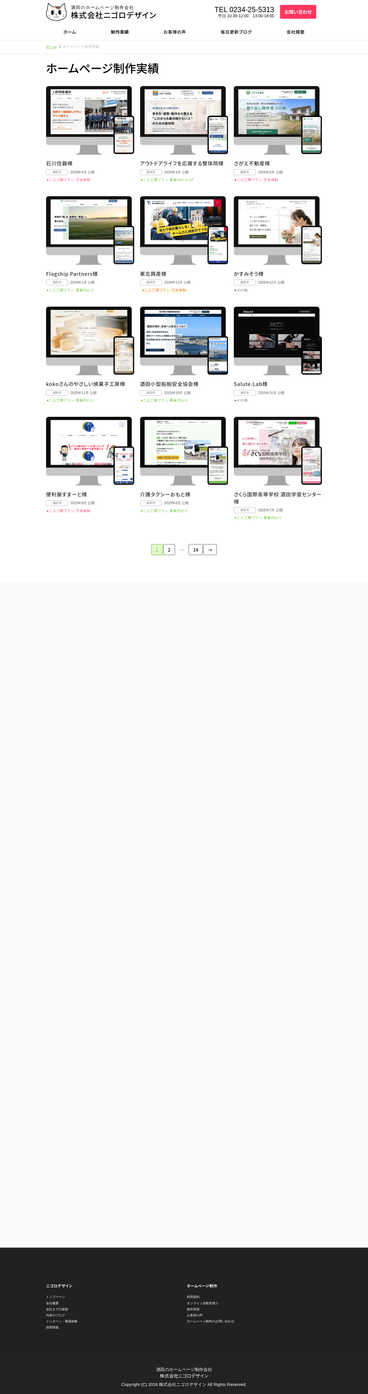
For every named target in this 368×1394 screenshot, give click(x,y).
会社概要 (296, 32)
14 (195, 550)
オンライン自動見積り (202, 1303)
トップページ (55, 1297)
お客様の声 (175, 32)
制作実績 (120, 32)
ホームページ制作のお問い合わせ (210, 1321)
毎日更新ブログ (236, 32)
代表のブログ (55, 1315)
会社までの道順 (57, 1309)
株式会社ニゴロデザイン (113, 14)
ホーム (69, 32)
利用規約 (193, 1297)
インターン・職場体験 (62, 1321)
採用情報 (52, 1327)
